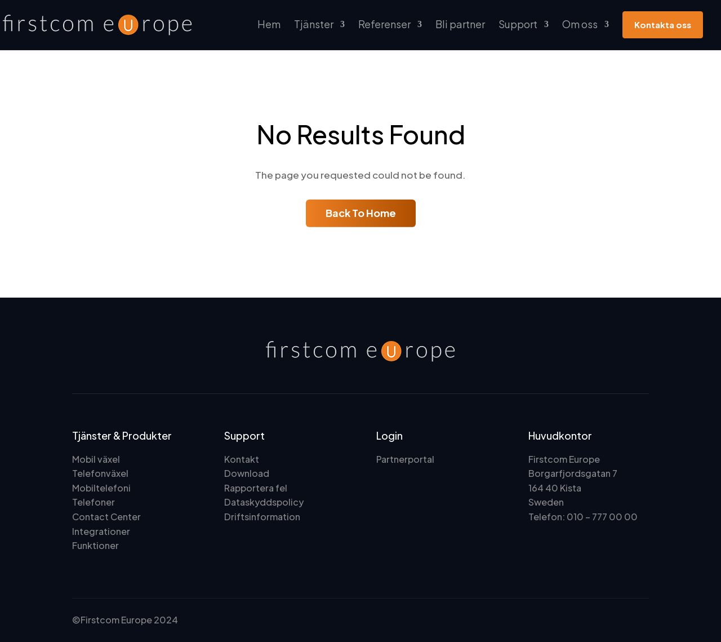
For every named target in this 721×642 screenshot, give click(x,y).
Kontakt (241, 459)
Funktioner (95, 545)
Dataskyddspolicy (264, 502)
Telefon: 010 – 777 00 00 (583, 517)
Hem (269, 23)
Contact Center (106, 517)
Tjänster (313, 23)
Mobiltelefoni (101, 488)
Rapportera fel (255, 488)
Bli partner (460, 23)
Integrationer (101, 531)
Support (518, 23)
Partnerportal (405, 459)
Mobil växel (96, 459)
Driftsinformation (262, 517)
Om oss (580, 23)
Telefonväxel (100, 473)
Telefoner (93, 502)
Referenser (384, 23)
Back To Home (361, 212)
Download (246, 473)
